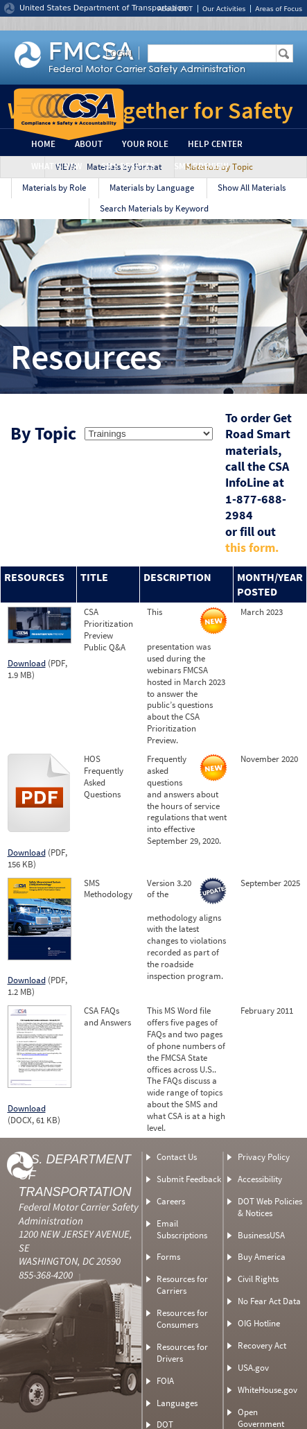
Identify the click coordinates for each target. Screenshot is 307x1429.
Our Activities (223, 8)
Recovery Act (262, 1345)
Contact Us (177, 1157)
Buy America (262, 1257)
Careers (171, 1201)
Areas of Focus (278, 8)
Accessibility (260, 1179)
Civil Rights (258, 1279)
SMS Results (128, 166)
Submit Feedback (189, 1179)
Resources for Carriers (182, 1285)
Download (27, 663)
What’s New (56, 166)
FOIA (165, 1381)
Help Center (215, 144)
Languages (177, 1403)
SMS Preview (201, 166)
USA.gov (253, 1368)
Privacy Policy (264, 1157)
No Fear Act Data (269, 1301)
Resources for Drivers (182, 1353)
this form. (252, 547)
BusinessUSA (261, 1235)
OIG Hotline (259, 1323)
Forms (168, 1257)
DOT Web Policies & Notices (270, 1207)
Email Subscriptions (182, 1229)
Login (118, 52)
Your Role (145, 144)
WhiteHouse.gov (267, 1390)
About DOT (175, 8)
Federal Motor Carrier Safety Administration (79, 1213)
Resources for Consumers (182, 1319)
